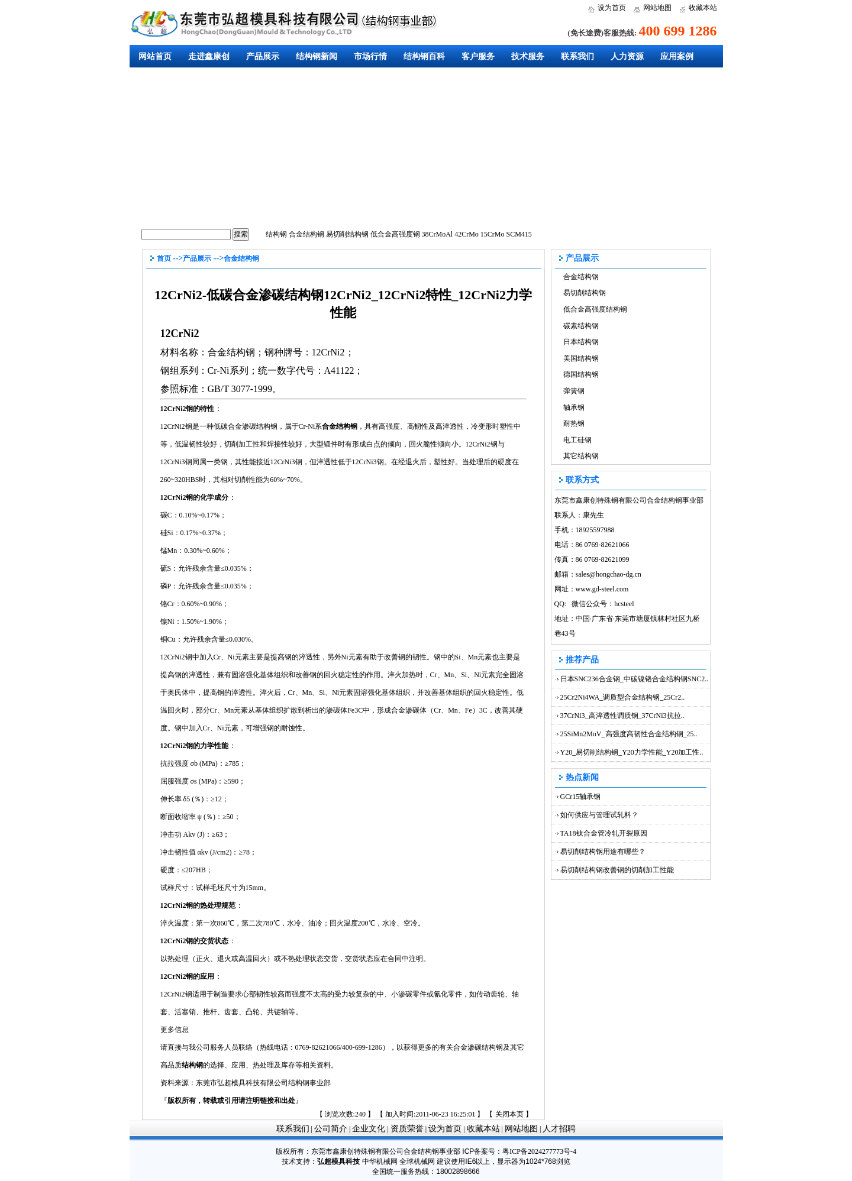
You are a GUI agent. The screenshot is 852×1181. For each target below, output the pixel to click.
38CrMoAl (437, 234)
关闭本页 (509, 1114)
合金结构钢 (306, 234)
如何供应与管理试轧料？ (599, 815)
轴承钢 (574, 407)
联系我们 (577, 56)
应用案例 (676, 56)
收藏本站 (703, 8)
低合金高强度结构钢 (595, 309)
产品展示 (262, 56)
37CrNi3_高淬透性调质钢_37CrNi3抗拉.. (622, 715)
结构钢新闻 (316, 56)
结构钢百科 (424, 56)
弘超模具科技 (338, 1161)
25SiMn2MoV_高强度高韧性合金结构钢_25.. (629, 734)
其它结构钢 (581, 456)
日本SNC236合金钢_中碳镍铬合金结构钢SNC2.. (634, 679)
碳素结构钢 (581, 326)
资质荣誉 (407, 1128)
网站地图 (657, 8)
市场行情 (370, 56)
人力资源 (627, 56)
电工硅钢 (577, 440)
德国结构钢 (581, 374)
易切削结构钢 (347, 234)
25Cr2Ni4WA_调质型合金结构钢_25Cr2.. (622, 697)
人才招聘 (559, 1128)
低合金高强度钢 (395, 234)
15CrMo (492, 234)
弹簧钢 (574, 391)
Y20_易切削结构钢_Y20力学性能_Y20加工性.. (631, 752)
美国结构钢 (581, 358)
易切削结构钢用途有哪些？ (603, 851)
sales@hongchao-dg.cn (608, 574)
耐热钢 (574, 423)
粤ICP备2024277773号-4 (539, 1151)
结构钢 (276, 234)
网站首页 (155, 56)
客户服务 (478, 56)
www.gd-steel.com (602, 589)
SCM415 (519, 234)
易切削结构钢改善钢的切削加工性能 (617, 870)
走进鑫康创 (209, 56)
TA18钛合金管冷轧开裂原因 (603, 833)
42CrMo (466, 234)
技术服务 (527, 56)
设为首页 (612, 8)
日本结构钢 (581, 342)
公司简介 (330, 1128)
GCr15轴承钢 (580, 796)
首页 (164, 258)
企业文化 (368, 1128)
